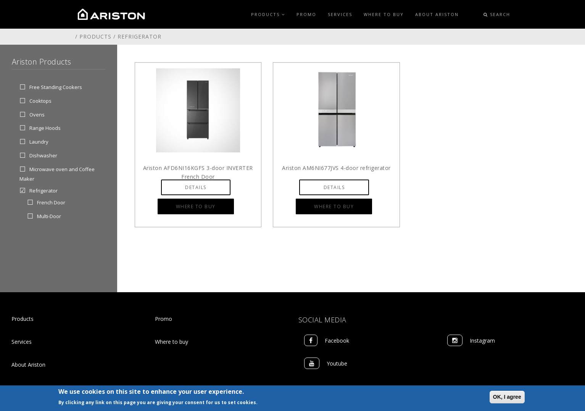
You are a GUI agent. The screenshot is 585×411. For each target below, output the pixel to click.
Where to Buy (384, 14)
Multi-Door (49, 216)
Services (340, 14)
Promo (306, 14)
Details (195, 187)
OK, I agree (507, 397)
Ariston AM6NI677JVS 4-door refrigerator (336, 168)
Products (268, 14)
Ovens (37, 114)
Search (496, 14)
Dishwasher (43, 155)
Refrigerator (43, 191)
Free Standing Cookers (55, 87)
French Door (51, 202)
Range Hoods (45, 128)
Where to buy (171, 341)
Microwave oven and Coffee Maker (57, 174)
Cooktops (40, 100)
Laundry (38, 142)
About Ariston (437, 14)
